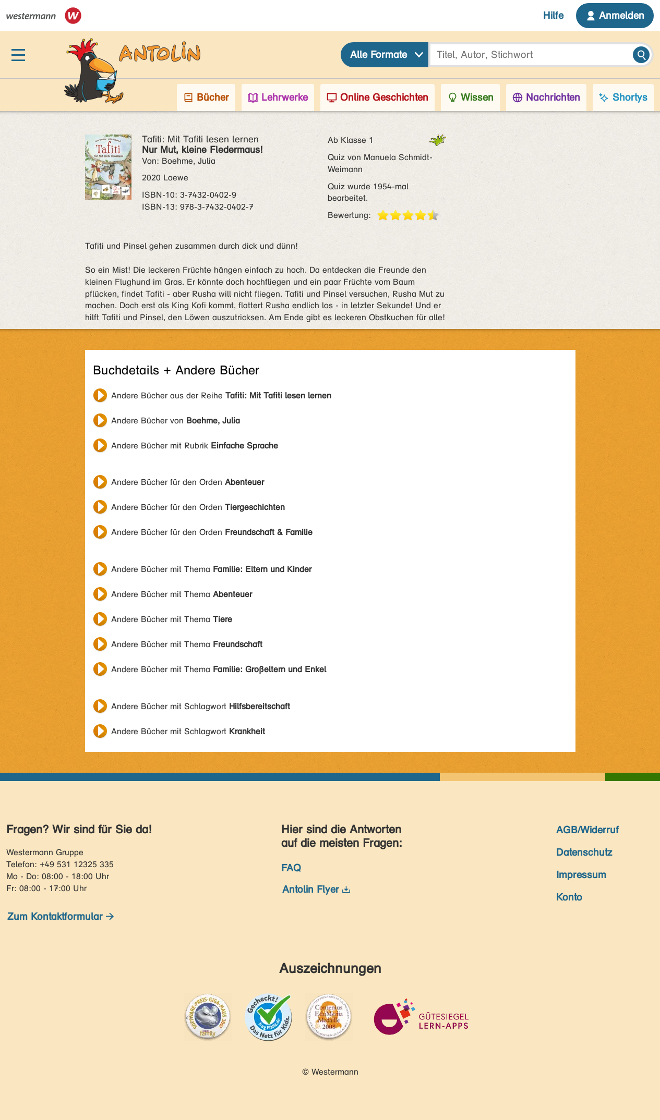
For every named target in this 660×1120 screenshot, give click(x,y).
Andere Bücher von (175, 420)
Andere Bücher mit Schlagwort (200, 706)
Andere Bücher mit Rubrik (194, 446)
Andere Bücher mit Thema (211, 569)
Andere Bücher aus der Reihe (221, 395)
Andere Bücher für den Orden (187, 482)
